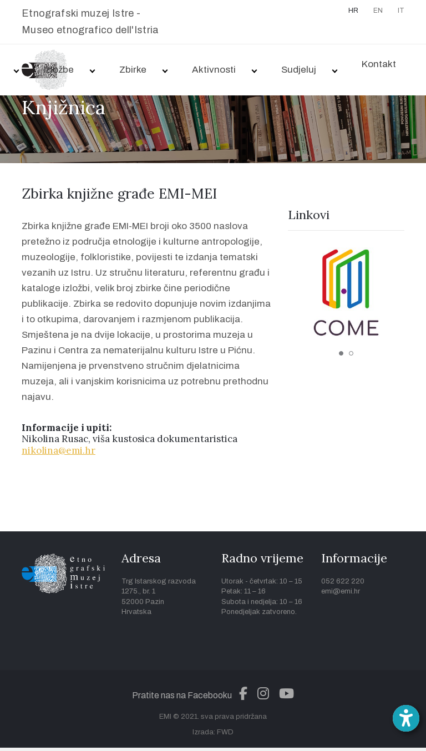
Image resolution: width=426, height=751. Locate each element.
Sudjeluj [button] (298, 69)
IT (401, 10)
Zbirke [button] (132, 69)
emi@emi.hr (340, 591)
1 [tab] (341, 353)
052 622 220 (342, 581)
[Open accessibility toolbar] (406, 718)
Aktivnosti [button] (214, 69)
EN (378, 10)
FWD (225, 732)
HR (353, 10)
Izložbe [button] (58, 69)
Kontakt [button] (379, 64)
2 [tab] (351, 353)
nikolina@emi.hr (58, 450)
